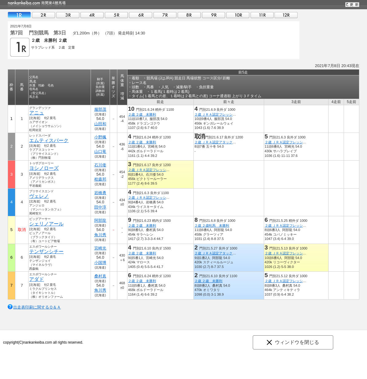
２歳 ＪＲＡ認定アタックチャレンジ (221, 142)
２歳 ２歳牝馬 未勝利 (211, 225)
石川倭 (100, 165)
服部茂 (100, 109)
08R (189, 15)
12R (286, 15)
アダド (36, 279)
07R (165, 15)
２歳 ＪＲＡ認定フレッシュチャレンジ (223, 114)
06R (140, 15)
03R (68, 15)
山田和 (100, 124)
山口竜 (100, 151)
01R (19, 15)
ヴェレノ (39, 196)
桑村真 (100, 276)
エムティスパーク (48, 140)
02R (43, 15)
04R (92, 15)
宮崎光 (100, 248)
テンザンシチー (46, 251)
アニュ (36, 112)
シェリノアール (46, 223)
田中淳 (100, 207)
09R (213, 15)
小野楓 (100, 137)
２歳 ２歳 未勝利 (142, 114)
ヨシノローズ (44, 168)
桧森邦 (100, 179)
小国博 (100, 262)
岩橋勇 (100, 192)
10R (237, 15)
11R (262, 15)
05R (116, 15)
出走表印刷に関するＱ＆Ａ (37, 307)
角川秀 (100, 235)
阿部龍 (100, 220)
